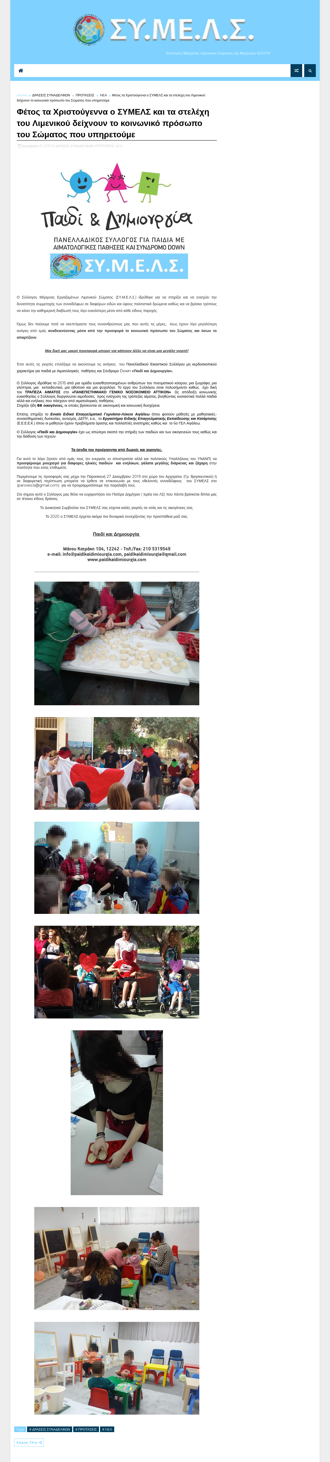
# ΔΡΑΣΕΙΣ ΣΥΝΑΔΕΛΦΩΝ (49, 1429)
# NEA (107, 1429)
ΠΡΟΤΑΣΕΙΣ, (104, 146)
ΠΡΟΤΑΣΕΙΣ (85, 95)
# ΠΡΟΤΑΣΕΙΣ (86, 1429)
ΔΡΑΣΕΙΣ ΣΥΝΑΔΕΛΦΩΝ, (75, 146)
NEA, (119, 146)
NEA (103, 95)
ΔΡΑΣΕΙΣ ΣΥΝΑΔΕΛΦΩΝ (51, 95)
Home (22, 95)
